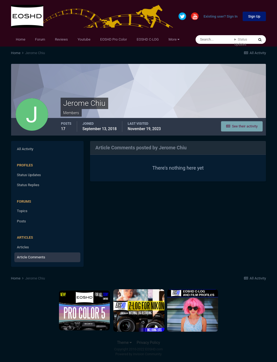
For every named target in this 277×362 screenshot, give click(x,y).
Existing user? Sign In (221, 17)
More (174, 39)
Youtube (84, 39)
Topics (22, 211)
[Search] (215, 39)
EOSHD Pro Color (113, 39)
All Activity (25, 149)
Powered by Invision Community (139, 354)
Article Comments (31, 257)
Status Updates (240, 42)
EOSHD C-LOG (148, 39)
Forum (40, 39)
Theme (124, 342)
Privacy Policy (148, 342)
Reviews (61, 39)
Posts (21, 221)
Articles (23, 247)
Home (20, 39)
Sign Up (254, 16)
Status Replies (28, 185)
